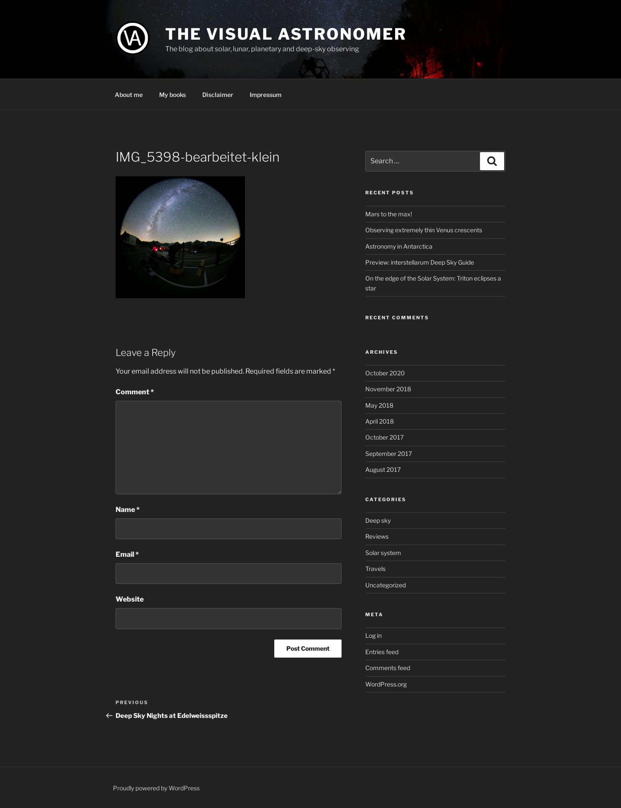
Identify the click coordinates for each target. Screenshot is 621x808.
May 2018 (379, 405)
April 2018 (379, 421)
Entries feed (381, 651)
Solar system (383, 552)
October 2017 (384, 437)
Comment (135, 392)
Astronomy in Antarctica (399, 246)
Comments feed (387, 667)
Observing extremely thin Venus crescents (423, 230)
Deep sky (378, 520)
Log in (373, 635)
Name (128, 509)
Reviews (377, 536)
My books (172, 94)
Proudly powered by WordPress (156, 788)
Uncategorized (385, 585)
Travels (375, 568)
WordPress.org (386, 684)
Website (130, 599)
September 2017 (388, 453)
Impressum (266, 94)
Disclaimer (217, 94)
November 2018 (388, 389)
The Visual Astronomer (285, 34)
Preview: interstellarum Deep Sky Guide (419, 262)
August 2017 (383, 469)
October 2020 (385, 373)
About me (129, 94)
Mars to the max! (388, 214)
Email (127, 554)
